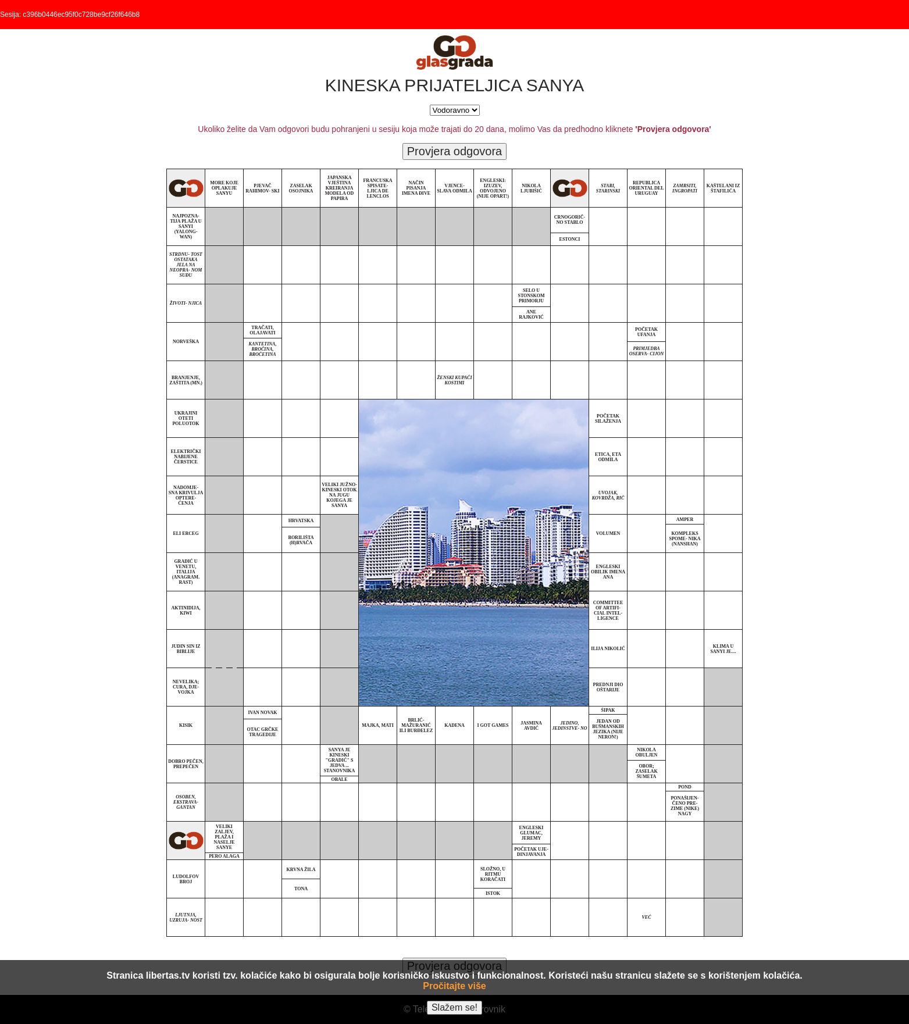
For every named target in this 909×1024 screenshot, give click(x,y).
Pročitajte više (454, 986)
